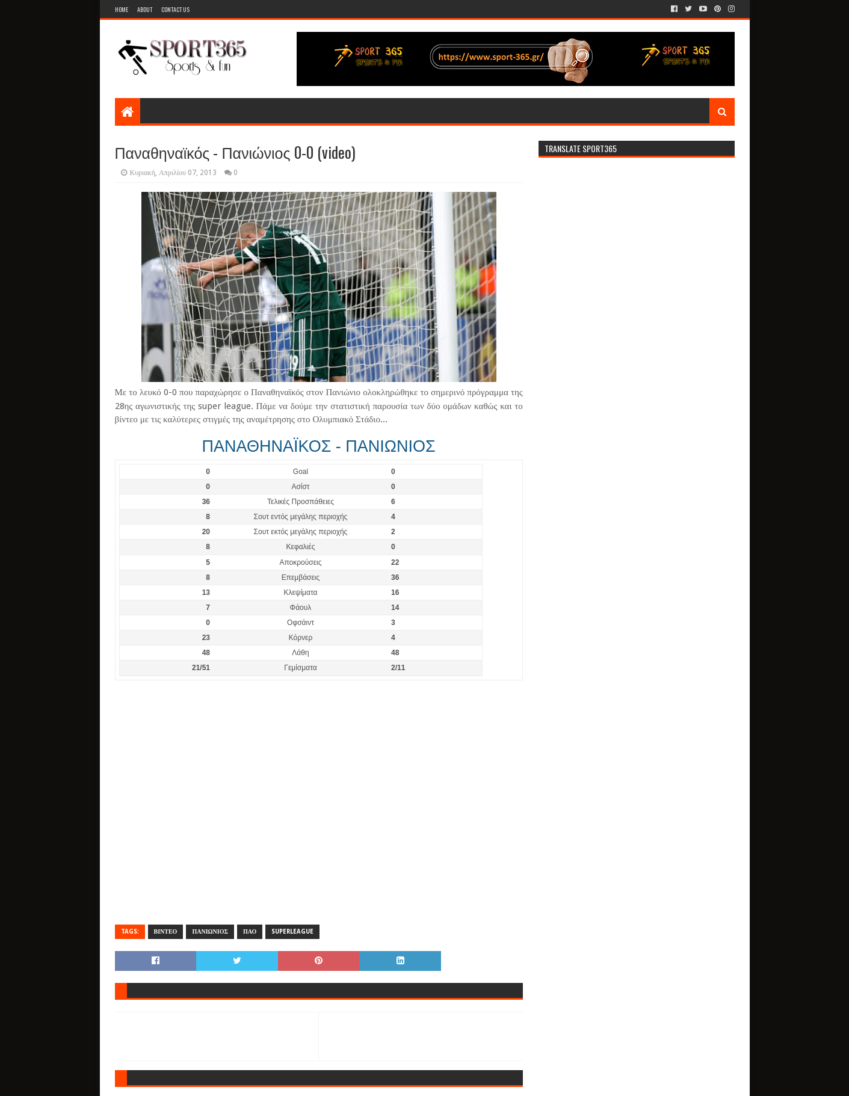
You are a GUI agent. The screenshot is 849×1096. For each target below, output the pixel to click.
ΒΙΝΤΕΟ (166, 931)
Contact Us (175, 9)
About (144, 9)
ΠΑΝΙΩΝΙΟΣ (210, 931)
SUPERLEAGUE (292, 931)
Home (121, 9)
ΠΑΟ (249, 931)
